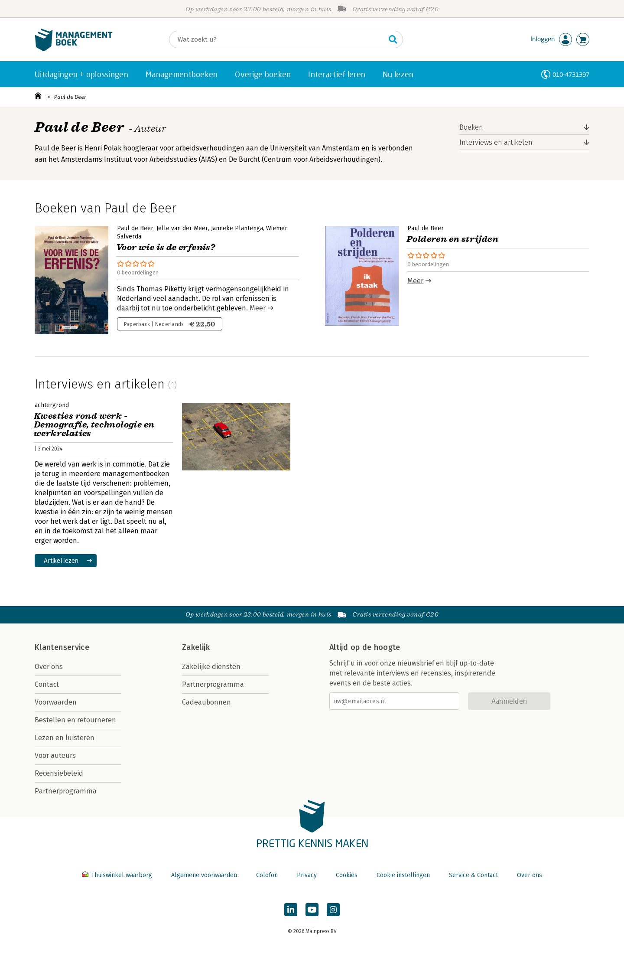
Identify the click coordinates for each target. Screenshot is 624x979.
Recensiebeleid (59, 773)
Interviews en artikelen (496, 142)
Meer (258, 308)
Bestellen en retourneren (75, 720)
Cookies (347, 875)
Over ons (49, 666)
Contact (47, 684)
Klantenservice (62, 647)
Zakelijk (196, 647)
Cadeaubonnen (206, 702)
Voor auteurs (55, 755)
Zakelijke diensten (211, 666)
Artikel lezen (61, 560)
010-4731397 (570, 74)
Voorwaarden (56, 702)
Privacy (307, 875)
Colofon (267, 875)
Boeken (471, 127)
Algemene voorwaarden (204, 875)
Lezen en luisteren (64, 738)
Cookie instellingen (403, 875)
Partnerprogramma (66, 791)
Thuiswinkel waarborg (118, 875)
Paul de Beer (70, 97)
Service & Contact (473, 875)
